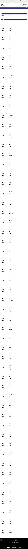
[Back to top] (26, 547)
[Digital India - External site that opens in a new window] (23, 6)
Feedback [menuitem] (16, 540)
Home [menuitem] (2, 7)
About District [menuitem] (17, 7)
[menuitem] (3, 0)
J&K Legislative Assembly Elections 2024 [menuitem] (9, 7)
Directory (4, 9)
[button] (26, 7)
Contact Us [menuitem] (16, 539)
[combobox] (25, 0)
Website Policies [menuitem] (2, 539)
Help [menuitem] (1, 540)
